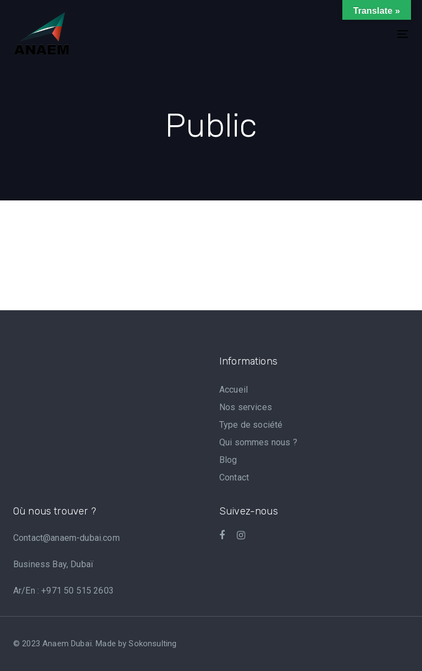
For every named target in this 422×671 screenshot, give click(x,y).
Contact (234, 477)
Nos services (245, 407)
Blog (228, 460)
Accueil (233, 389)
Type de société (250, 425)
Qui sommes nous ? (258, 442)
